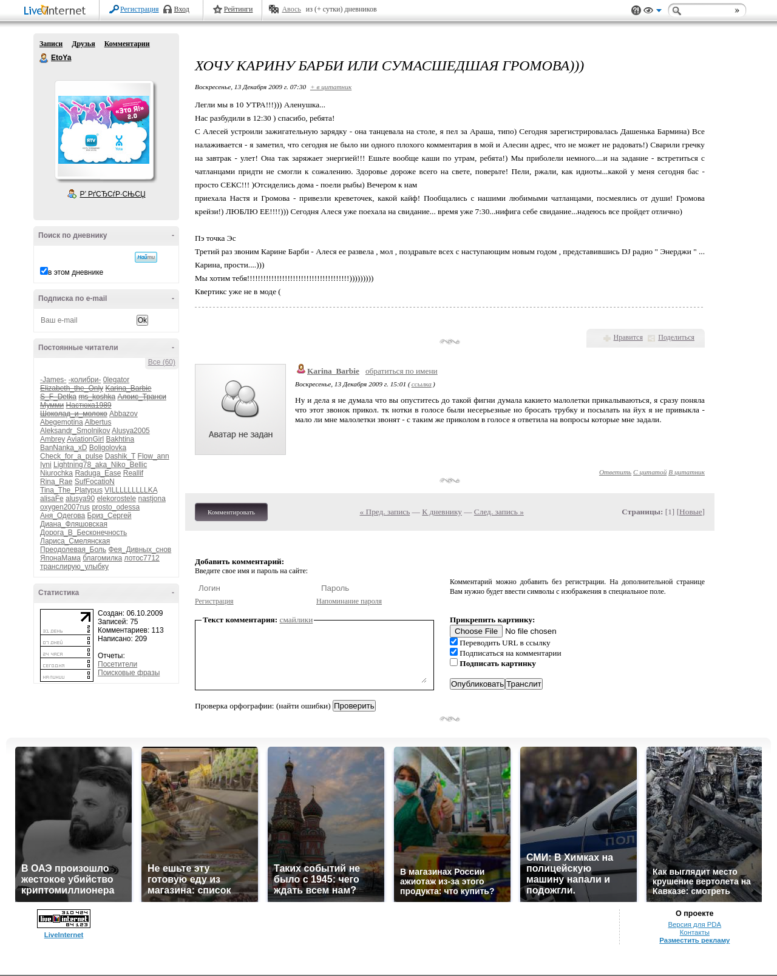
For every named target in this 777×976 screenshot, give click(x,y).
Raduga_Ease (98, 473)
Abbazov (123, 413)
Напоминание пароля (349, 601)
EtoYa (44, 58)
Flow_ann (153, 456)
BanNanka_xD (63, 447)
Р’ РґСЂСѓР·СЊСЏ (113, 194)
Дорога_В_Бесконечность (83, 532)
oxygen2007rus (65, 507)
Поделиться (676, 337)
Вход (181, 9)
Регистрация (139, 9)
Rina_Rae (56, 481)
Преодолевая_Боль (73, 549)
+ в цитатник (330, 86)
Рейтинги (238, 9)
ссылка (422, 384)
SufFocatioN (95, 481)
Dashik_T (120, 456)
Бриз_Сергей (109, 515)
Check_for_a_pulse (71, 456)
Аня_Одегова (62, 515)
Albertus (97, 422)
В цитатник (686, 472)
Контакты (695, 932)
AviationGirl (85, 439)
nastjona (151, 498)
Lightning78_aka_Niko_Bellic (100, 464)
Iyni (46, 464)
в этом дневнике (75, 272)
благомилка (102, 558)
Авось (291, 9)
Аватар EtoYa (103, 129)
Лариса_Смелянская (75, 541)
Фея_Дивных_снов (139, 549)
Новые (690, 511)
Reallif (133, 473)
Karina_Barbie (333, 370)
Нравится (628, 337)
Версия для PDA (694, 924)
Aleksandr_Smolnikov (75, 430)
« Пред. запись (385, 511)
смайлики (296, 619)
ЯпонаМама (60, 558)
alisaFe (52, 498)
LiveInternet (57, 11)
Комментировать (231, 512)
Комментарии (127, 43)
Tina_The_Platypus (71, 490)
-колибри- (85, 379)
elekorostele (116, 498)
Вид (652, 12)
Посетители (117, 664)
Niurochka (56, 473)
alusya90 (80, 498)
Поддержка (636, 10)
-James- (53, 379)
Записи (51, 43)
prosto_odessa (116, 507)
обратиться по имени (401, 370)
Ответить (615, 472)
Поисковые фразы (129, 672)
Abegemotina (61, 422)
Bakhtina (120, 439)
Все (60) (161, 362)
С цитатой (650, 472)
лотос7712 (142, 558)
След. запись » (499, 511)
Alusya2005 (131, 430)
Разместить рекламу (694, 940)
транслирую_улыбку (74, 566)
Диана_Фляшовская (73, 524)
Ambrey (52, 439)
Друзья (83, 43)
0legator (116, 379)
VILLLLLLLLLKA (130, 490)
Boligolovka (107, 447)
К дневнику (442, 511)
